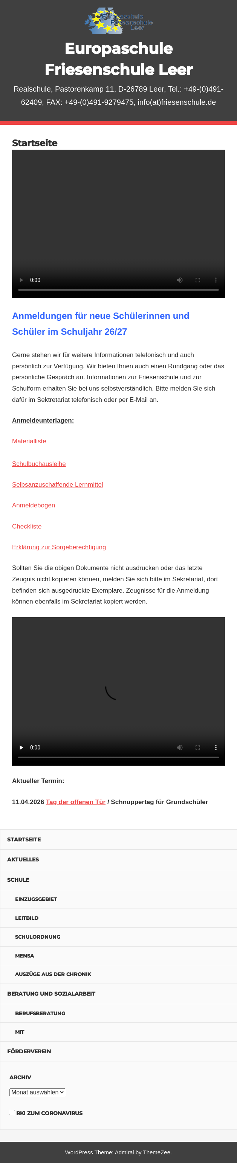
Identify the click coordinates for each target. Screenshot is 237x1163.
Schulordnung (37, 937)
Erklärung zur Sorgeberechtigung (59, 547)
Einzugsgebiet (36, 899)
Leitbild (26, 918)
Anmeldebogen (33, 505)
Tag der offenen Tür (76, 802)
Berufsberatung (40, 1013)
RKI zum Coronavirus (49, 1113)
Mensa (24, 956)
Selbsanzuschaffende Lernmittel (57, 484)
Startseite (24, 839)
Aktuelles (23, 859)
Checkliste (26, 526)
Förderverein (29, 1051)
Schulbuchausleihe (39, 463)
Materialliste (29, 441)
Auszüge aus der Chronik (53, 974)
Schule (18, 879)
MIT (19, 1032)
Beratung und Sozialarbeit (51, 993)
